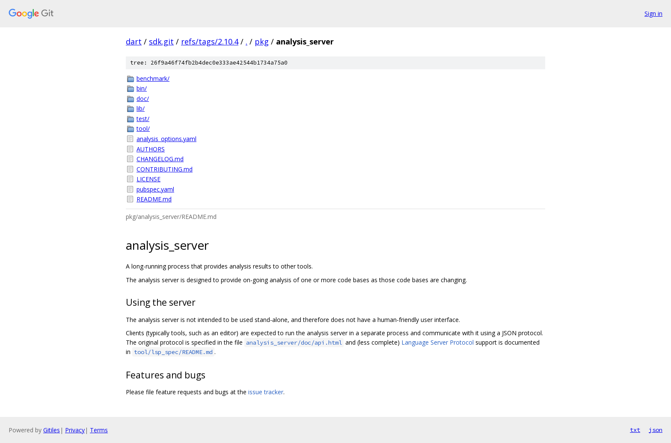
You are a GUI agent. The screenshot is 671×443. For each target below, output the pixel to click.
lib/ (141, 108)
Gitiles (51, 430)
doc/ (143, 99)
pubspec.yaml (155, 189)
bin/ (142, 88)
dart (134, 41)
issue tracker (265, 392)
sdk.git (161, 41)
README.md (154, 199)
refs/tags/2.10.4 (209, 41)
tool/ (143, 128)
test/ (143, 119)
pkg (262, 41)
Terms (99, 430)
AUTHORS (151, 149)
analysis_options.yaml (166, 139)
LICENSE (148, 179)
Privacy (75, 430)
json (655, 430)
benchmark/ (153, 78)
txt (635, 430)
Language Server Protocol (437, 342)
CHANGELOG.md (160, 159)
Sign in (653, 13)
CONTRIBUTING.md (165, 169)
